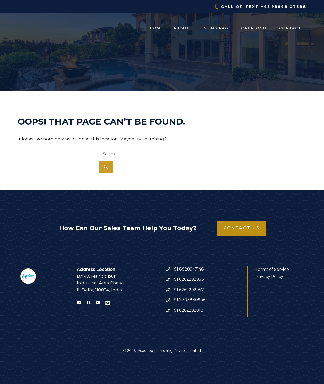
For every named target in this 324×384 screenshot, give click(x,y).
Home (156, 28)
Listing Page (215, 28)
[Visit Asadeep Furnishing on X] (107, 303)
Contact (290, 28)
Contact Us (242, 228)
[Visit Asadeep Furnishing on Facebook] (88, 303)
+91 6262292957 (188, 289)
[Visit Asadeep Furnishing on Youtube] (98, 303)
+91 (175, 299)
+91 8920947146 (188, 269)
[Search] (106, 167)
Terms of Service (272, 269)
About (181, 28)
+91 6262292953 (188, 279)
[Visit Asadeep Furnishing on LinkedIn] (79, 303)
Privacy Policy (269, 276)
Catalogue (255, 28)
